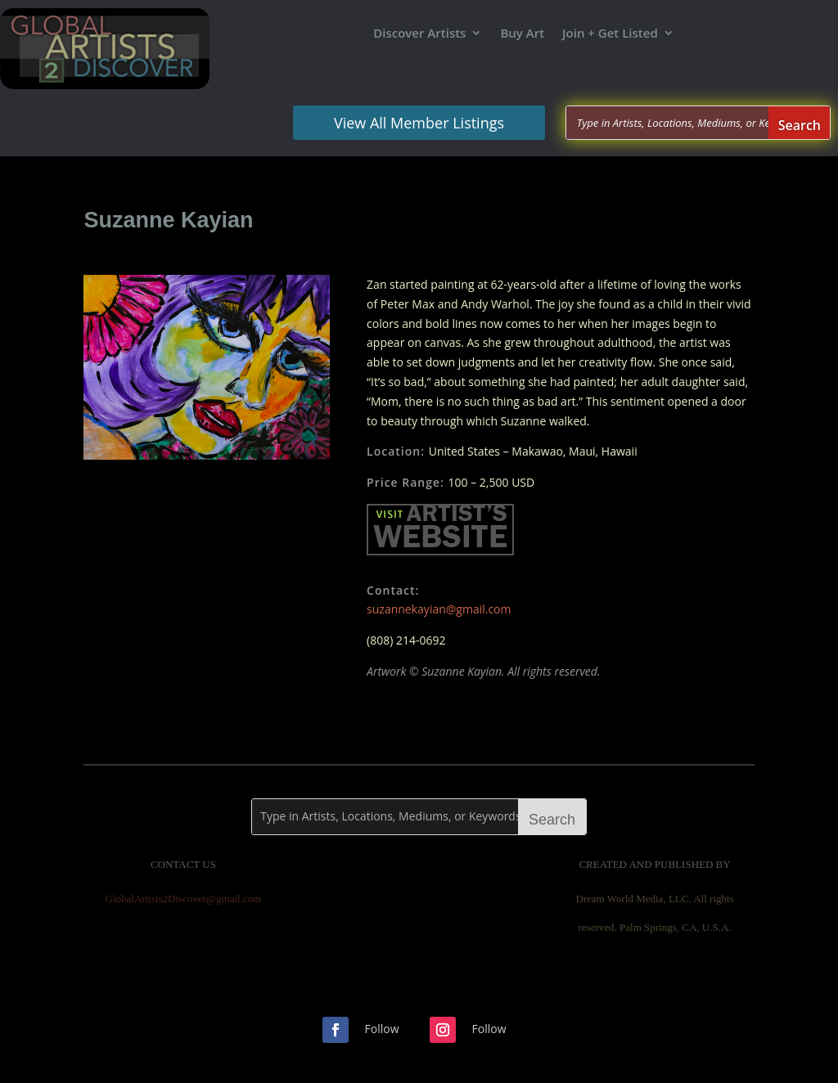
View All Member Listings (419, 123)
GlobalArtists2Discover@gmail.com (184, 898)
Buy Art (522, 34)
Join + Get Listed (610, 34)
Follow (382, 1028)
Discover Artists (419, 34)
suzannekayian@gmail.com (439, 609)
